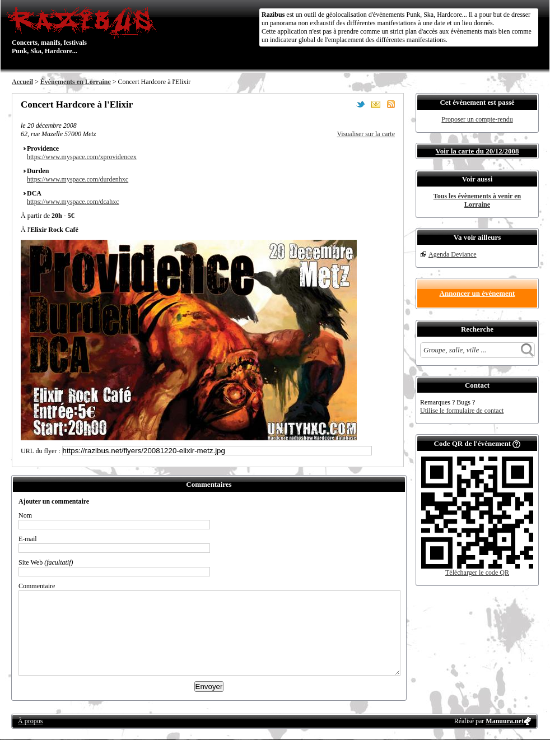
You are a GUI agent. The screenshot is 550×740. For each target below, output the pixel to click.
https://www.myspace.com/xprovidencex (82, 157)
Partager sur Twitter (360, 104)
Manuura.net (505, 721)
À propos (30, 721)
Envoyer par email (375, 104)
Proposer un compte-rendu (476, 119)
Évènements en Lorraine (75, 82)
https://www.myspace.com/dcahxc (73, 202)
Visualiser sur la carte (366, 134)
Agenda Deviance (452, 254)
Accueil (22, 82)
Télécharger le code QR (477, 572)
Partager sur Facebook (345, 104)
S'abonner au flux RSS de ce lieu (390, 104)
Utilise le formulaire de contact (462, 411)
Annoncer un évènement (477, 293)
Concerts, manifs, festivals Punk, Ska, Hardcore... (84, 30)
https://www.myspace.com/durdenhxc (77, 179)
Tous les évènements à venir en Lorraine (477, 200)
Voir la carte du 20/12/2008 (477, 151)
